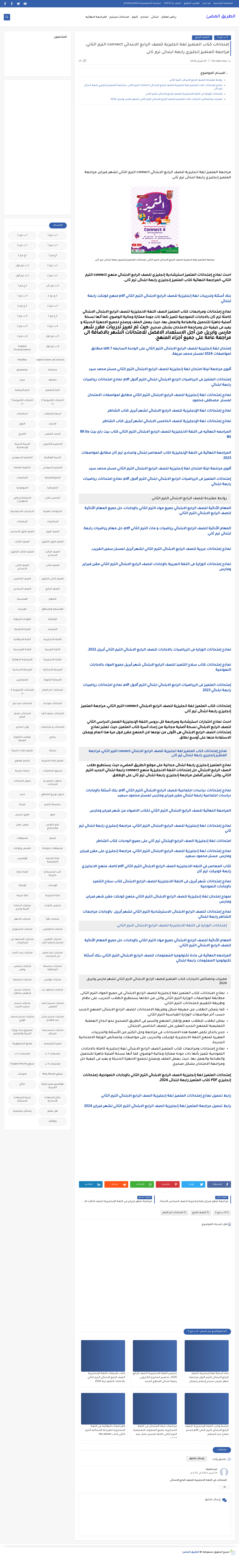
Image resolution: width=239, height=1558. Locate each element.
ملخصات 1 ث (52, 1054)
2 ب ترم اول (22, 265)
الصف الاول (52, 532)
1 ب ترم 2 (22, 235)
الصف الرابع (202, 37)
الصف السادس (22, 589)
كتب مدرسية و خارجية (52, 874)
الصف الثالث (22, 542)
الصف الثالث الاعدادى (52, 554)
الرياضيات (52, 521)
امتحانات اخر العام (174, 1212)
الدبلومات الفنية (52, 511)
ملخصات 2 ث (22, 1054)
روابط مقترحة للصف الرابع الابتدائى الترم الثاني (195, 80)
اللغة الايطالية (22, 639)
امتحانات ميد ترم (22, 703)
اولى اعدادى (22, 727)
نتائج (22, 1084)
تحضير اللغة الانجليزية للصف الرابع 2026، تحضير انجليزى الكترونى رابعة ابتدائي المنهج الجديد (155, 1377)
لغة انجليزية (52, 895)
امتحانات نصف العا (52, 713)
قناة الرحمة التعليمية (52, 860)
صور (52, 815)
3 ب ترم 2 (52, 306)
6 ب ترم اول (52, 346)
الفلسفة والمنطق (52, 609)
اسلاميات (22, 414)
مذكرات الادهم (22, 919)
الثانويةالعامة (53, 478)
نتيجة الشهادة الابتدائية (22, 1099)
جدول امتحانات (22, 781)
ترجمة (52, 751)
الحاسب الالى (52, 498)
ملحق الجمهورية (22, 1044)
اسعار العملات (52, 414)
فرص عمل (22, 825)
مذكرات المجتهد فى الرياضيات (22, 941)
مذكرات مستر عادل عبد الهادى (52, 1019)
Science (52, 370)
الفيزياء (22, 609)
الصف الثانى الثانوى (52, 579)
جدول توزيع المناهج (52, 794)
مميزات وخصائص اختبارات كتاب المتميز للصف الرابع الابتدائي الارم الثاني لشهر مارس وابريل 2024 (166, 99)
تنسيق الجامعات (53, 771)
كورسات (52, 885)
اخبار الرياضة (22, 390)
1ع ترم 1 (52, 255)
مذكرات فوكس (52, 980)
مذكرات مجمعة (22, 980)
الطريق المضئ (220, 17)
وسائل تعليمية (22, 1111)
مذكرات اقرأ (52, 919)
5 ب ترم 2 (22, 326)
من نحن (206, 3)
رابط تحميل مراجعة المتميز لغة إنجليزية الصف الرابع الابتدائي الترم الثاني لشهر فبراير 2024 (157, 1106)
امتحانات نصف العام (22, 715)
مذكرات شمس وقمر (22, 968)
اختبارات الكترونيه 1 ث (22, 402)
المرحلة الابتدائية (52, 670)
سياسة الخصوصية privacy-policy (142, 3)
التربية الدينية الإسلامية (22, 446)
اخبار (22, 380)
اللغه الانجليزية (52, 660)
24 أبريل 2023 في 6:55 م (203, 1473)
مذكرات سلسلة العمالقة (52, 968)
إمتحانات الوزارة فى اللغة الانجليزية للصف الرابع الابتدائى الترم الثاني (184, 94)
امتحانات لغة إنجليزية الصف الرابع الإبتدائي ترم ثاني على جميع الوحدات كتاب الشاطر (163, 841)
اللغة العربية (52, 649)
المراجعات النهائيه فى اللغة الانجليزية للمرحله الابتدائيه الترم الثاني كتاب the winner (105, 1430)
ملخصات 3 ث (52, 1064)
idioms (53, 380)
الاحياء (52, 424)
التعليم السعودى (22, 457)
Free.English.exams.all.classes (51, 360)
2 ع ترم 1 (22, 286)
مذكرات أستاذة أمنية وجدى (22, 907)
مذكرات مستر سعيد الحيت (22, 1005)
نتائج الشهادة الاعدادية (52, 1099)
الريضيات (22, 521)
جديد (22, 794)
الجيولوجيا (22, 488)
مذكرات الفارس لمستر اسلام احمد (52, 941)
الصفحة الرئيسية (223, 3)
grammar (22, 370)
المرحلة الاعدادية (22, 670)
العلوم (52, 599)
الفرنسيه (22, 599)
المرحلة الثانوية (52, 680)
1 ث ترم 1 (52, 245)
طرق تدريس (22, 815)
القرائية (52, 619)
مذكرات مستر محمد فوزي (22, 1019)
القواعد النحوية (22, 619)
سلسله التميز (52, 804)
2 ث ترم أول (22, 276)
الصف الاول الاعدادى (22, 532)
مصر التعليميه (52, 1044)
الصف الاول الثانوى (53, 542)
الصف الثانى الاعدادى (22, 567)
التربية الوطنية (52, 457)
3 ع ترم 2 (22, 306)
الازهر (22, 424)
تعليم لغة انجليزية (52, 761)
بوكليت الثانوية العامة (22, 739)
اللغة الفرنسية (22, 649)
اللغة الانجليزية (52, 639)
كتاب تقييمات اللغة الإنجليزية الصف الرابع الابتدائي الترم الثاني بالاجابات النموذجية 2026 (106, 1377)
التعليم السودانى (52, 468)
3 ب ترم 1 (22, 296)
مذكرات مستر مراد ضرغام (52, 1032)
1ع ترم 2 (22, 255)
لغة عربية (22, 895)
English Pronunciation (22, 348)
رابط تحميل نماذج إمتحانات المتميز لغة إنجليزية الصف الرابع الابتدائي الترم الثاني (166, 1096)
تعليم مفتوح (22, 761)
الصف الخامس (22, 579)
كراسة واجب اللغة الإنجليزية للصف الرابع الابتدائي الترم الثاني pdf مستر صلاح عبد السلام (207, 1430)
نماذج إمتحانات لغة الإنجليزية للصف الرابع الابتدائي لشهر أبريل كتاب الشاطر (169, 411)
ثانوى (135, 17)
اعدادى (144, 17)
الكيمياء (52, 629)
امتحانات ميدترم (119, 17)
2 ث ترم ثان (52, 286)
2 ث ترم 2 (52, 276)
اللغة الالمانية (22, 629)
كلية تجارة (22, 872)
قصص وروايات (22, 848)
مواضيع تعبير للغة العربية (52, 1086)
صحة (22, 804)
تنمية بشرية (22, 771)
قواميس (22, 858)
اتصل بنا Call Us (172, 3)
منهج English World (22, 1064)
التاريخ (22, 434)
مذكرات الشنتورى (22, 929)
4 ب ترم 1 (22, 316)
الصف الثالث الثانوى (22, 552)
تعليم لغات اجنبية (22, 751)
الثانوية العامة (22, 468)
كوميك (22, 885)
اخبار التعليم (52, 390)
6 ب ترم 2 (22, 336)
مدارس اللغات (52, 905)
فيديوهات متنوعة (52, 848)
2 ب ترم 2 (52, 265)
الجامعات (22, 478)
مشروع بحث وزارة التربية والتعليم (22, 1032)
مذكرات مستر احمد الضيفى (52, 1005)
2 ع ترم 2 (52, 296)
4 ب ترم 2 (222, 37)
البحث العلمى (52, 434)
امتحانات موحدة (52, 703)
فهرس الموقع (192, 3)
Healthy (22, 360)
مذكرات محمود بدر (52, 990)
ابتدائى (155, 17)
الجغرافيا (52, 488)
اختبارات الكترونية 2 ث (52, 402)
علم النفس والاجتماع (52, 827)
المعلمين (22, 680)
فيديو (52, 838)
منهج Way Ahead (52, 1074)
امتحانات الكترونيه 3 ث (22, 692)
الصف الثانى (52, 565)
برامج (52, 737)
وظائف (52, 1121)
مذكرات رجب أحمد (22, 953)
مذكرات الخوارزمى (53, 929)
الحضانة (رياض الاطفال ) (22, 500)
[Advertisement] (155, 137)
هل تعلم (52, 1111)
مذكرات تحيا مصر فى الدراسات (53, 955)
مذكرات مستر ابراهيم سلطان (22, 992)
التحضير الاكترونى (53, 444)
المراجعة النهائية (96, 17)
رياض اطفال (168, 17)
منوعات (22, 1074)
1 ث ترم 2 (22, 245)
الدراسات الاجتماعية (22, 511)
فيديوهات (22, 838)
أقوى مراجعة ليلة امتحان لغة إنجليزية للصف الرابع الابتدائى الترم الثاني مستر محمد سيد (159, 369)
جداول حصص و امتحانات (52, 783)
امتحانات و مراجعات (52, 727)
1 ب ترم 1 (52, 235)
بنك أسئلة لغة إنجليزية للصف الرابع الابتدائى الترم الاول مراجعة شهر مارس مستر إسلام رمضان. (208, 1377)
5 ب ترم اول (52, 336)
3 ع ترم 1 (52, 316)
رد (224, 1487)
